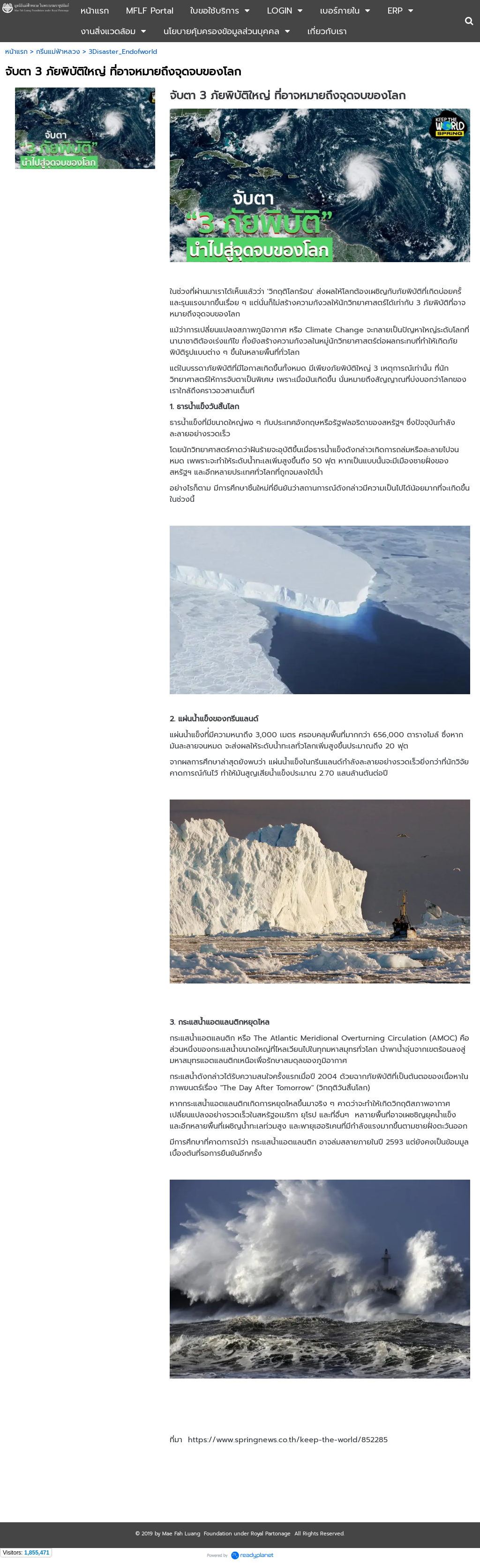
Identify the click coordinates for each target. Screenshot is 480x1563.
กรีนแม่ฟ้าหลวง (58, 52)
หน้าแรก (16, 52)
